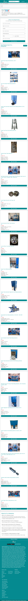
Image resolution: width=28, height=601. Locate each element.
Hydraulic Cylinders (4, 554)
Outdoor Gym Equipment (18, 565)
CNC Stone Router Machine (5, 555)
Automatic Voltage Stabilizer (12, 556)
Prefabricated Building (9, 552)
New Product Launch (5, 586)
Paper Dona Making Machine (6, 268)
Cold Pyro (12, 567)
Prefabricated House (22, 552)
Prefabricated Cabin (19, 551)
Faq (27, 3)
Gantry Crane (24, 556)
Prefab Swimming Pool (5, 564)
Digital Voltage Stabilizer (5, 556)
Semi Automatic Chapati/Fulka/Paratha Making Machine (17, 563)
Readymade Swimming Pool (10, 565)
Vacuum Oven (14, 553)
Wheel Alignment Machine (5, 563)
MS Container (14, 551)
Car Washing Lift (18, 562)
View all (25, 45)
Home (1, 3)
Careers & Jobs (10, 572)
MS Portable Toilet (16, 550)
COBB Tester (12, 557)
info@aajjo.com (4, 594)
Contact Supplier (14, 68)
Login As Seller (4, 588)
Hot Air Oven (18, 553)
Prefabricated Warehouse (15, 552)
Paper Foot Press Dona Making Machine (8, 130)
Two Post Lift (23, 562)
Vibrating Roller (12, 547)
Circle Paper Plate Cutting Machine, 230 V (9, 500)
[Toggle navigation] (26, 6)
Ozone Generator (8, 567)
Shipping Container (4, 553)
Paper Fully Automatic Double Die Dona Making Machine (11, 360)
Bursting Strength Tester (18, 557)
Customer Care (4, 573)
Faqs (2, 577)
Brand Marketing (4, 585)
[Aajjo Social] (15, 543)
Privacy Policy (17, 573)
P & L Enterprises (5, 3)
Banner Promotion (4, 584)
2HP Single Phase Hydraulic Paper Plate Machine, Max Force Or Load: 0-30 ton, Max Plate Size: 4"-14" (13, 454)
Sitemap (3, 572)
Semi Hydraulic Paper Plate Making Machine (9, 337)
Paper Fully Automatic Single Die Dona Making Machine (11, 291)
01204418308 (4, 591)
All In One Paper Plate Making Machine (8, 83)
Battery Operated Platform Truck (18, 566)
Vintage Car (11, 566)
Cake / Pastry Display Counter (13, 558)
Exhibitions (3, 576)
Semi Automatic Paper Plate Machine (8, 223)
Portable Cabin (17, 546)
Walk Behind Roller (6, 547)
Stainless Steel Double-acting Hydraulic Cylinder (10, 477)
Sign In (23, 1)
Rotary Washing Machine (13, 555)
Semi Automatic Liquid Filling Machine (14, 561)
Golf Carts (8, 566)
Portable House (4, 550)
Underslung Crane (19, 556)
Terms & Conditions (17, 572)
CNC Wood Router (16, 554)
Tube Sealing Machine (18, 547)
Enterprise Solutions (5, 587)
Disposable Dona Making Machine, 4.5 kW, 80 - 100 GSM (11, 314)
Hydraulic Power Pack (11, 554)
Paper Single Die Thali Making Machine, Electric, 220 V (11, 407)
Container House (10, 553)
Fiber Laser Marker (20, 558)
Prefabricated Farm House (10, 550)
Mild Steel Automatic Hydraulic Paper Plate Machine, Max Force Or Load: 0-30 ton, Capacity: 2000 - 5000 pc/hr (13, 177)
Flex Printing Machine (23, 554)
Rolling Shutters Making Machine (11, 562)
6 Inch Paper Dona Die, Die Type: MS (8, 200)
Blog (2, 574)
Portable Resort (22, 550)
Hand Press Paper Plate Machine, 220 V (8, 60)
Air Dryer (21, 561)
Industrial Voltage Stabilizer (21, 555)
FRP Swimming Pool (11, 564)
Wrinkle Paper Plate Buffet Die (6, 153)
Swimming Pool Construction (18, 564)
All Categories (10, 573)
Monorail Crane (8, 557)
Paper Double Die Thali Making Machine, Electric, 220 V (11, 430)
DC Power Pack (23, 553)
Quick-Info (3, 575)
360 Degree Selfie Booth (17, 567)
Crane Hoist (3, 557)
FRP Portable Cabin (9, 551)
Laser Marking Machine (11, 546)
